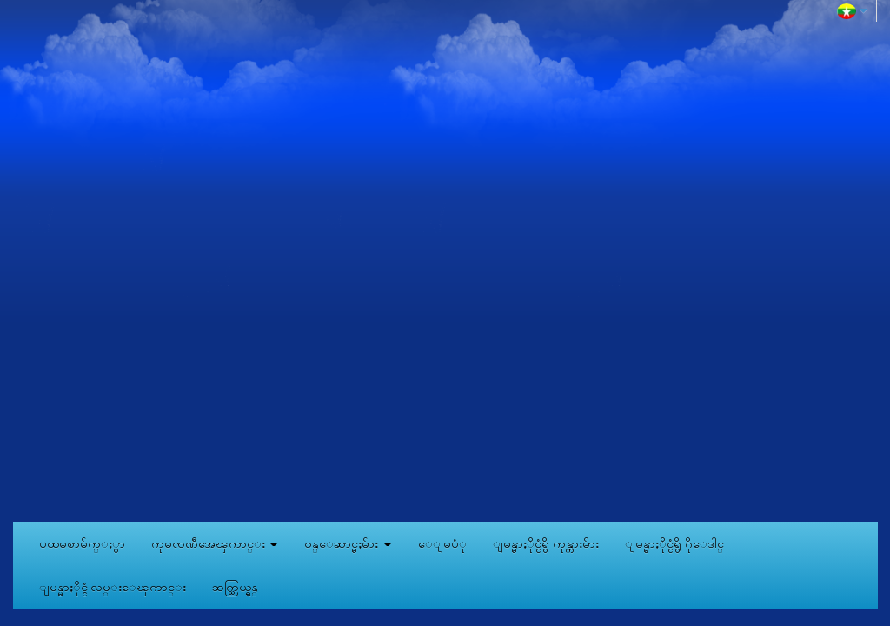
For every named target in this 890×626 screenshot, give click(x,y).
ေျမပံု (442, 543)
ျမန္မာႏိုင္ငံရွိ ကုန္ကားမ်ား (546, 543)
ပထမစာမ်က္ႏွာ (82, 543)
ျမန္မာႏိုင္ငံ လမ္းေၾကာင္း (113, 587)
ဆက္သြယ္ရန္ (235, 587)
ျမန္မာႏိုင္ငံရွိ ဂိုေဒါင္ (674, 543)
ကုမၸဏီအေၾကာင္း (215, 543)
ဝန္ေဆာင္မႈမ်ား (348, 543)
